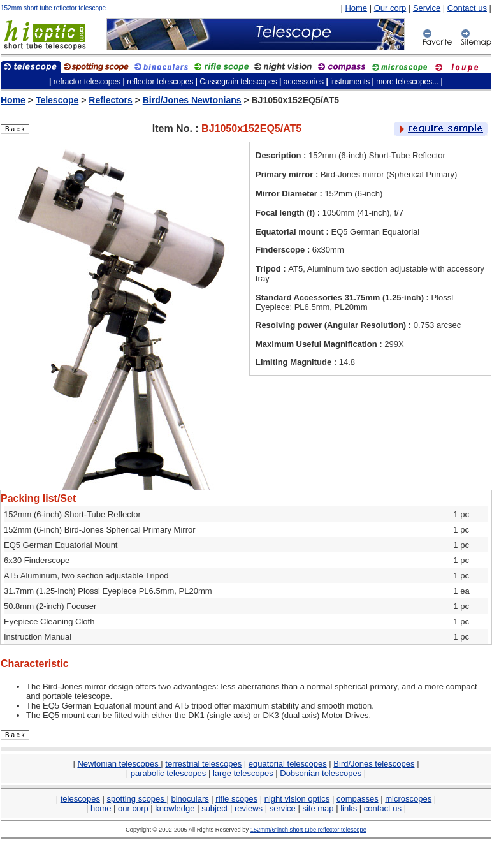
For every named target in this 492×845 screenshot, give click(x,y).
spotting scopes (137, 799)
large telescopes (243, 773)
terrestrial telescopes (203, 763)
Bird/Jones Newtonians (192, 100)
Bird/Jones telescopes (373, 763)
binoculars (189, 799)
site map (317, 808)
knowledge (174, 808)
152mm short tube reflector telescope (53, 7)
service (282, 808)
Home (356, 8)
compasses (357, 799)
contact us (382, 808)
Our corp (390, 8)
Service (426, 8)
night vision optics (297, 799)
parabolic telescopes (168, 773)
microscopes (408, 799)
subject (215, 808)
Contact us (467, 8)
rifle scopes (236, 799)
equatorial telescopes (288, 763)
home (101, 808)
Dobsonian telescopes (320, 773)
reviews (250, 808)
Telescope (57, 100)
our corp (131, 808)
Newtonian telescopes (119, 763)
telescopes (80, 799)
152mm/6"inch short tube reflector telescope (308, 830)
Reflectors (110, 100)
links (348, 808)
